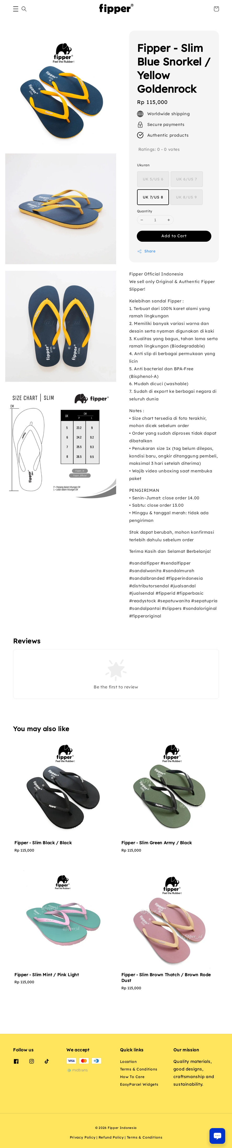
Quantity (144, 211)
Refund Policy (111, 1137)
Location (128, 1061)
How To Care (132, 1076)
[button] (15, 9)
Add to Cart (174, 235)
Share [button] (146, 251)
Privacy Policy (83, 1137)
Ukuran (143, 165)
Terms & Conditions (138, 1069)
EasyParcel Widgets (139, 1084)
